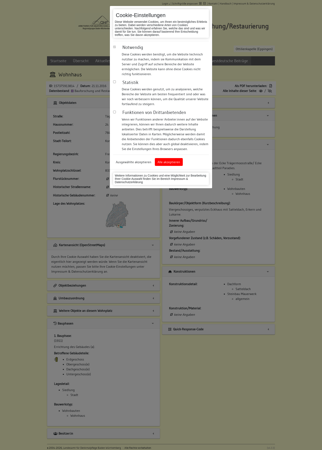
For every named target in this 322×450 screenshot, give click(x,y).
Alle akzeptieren (169, 162)
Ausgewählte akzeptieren (133, 162)
